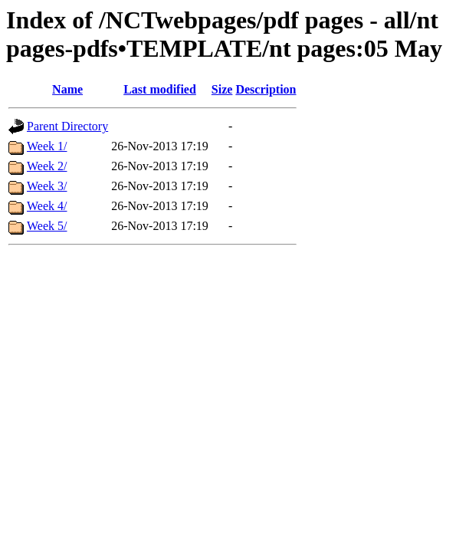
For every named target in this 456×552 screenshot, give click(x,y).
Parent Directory (67, 126)
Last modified (159, 89)
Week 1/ (47, 146)
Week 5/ (47, 225)
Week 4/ (47, 205)
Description (265, 89)
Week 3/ (47, 185)
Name (67, 89)
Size (222, 89)
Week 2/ (47, 165)
